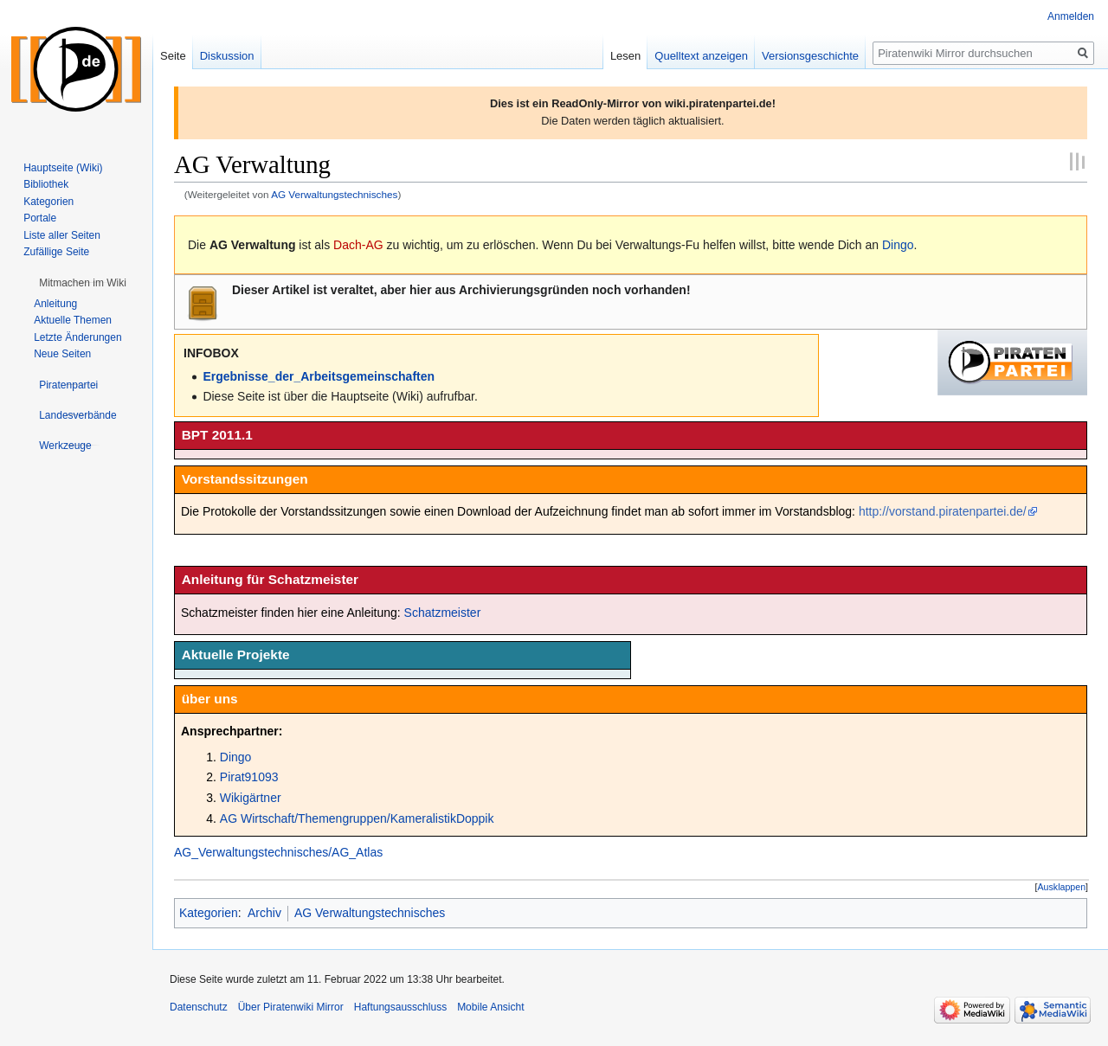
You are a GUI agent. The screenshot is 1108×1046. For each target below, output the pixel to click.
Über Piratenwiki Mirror (291, 1007)
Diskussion (227, 55)
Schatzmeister (442, 612)
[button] (1061, 887)
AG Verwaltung (252, 245)
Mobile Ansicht (490, 1007)
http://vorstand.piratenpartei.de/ (943, 511)
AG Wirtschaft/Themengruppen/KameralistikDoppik (357, 818)
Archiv (264, 913)
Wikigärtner (250, 798)
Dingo (898, 245)
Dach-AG (358, 245)
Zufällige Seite (56, 252)
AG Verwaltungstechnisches (334, 194)
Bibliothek (45, 184)
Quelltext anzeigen (701, 55)
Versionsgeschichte (810, 55)
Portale (39, 218)
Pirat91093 (249, 777)
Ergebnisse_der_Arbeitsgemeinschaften (319, 376)
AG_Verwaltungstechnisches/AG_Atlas (278, 852)
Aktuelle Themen (73, 320)
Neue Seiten (62, 354)
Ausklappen (1062, 887)
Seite (173, 55)
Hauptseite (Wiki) (62, 168)
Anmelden (1070, 16)
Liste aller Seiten (61, 235)
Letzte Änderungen (77, 337)
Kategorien (208, 913)
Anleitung (55, 304)
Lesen (625, 55)
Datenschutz (199, 1007)
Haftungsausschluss (400, 1007)
